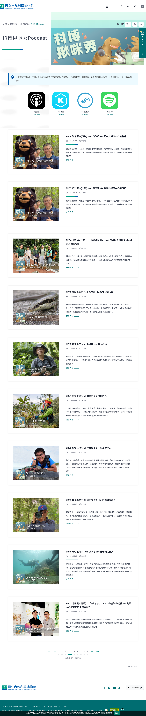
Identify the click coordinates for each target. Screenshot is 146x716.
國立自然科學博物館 (16, 6)
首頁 (6, 24)
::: (102, 6)
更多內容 (69, 160)
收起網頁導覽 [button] (133, 687)
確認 (117, 713)
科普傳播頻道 (24, 24)
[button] (135, 6)
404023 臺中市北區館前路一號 (14, 707)
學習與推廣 (13, 24)
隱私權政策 (108, 713)
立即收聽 (36, 115)
